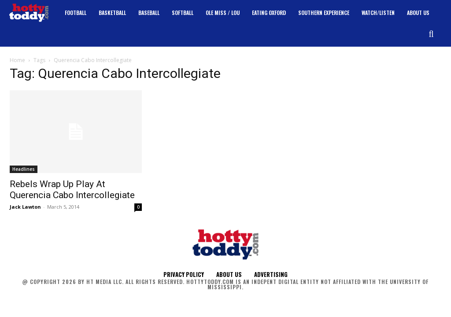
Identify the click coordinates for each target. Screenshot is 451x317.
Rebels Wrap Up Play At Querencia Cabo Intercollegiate (72, 189)
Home (17, 60)
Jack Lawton (25, 206)
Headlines (23, 169)
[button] (431, 33)
